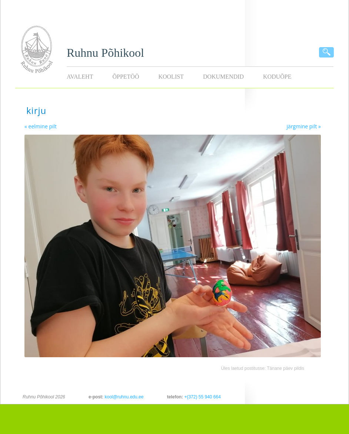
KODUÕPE (277, 76)
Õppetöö (125, 76)
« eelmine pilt (40, 126)
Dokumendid (223, 76)
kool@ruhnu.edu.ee (123, 397)
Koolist (170, 76)
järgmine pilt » (304, 126)
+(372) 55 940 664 (202, 397)
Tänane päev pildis (285, 368)
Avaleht (80, 76)
